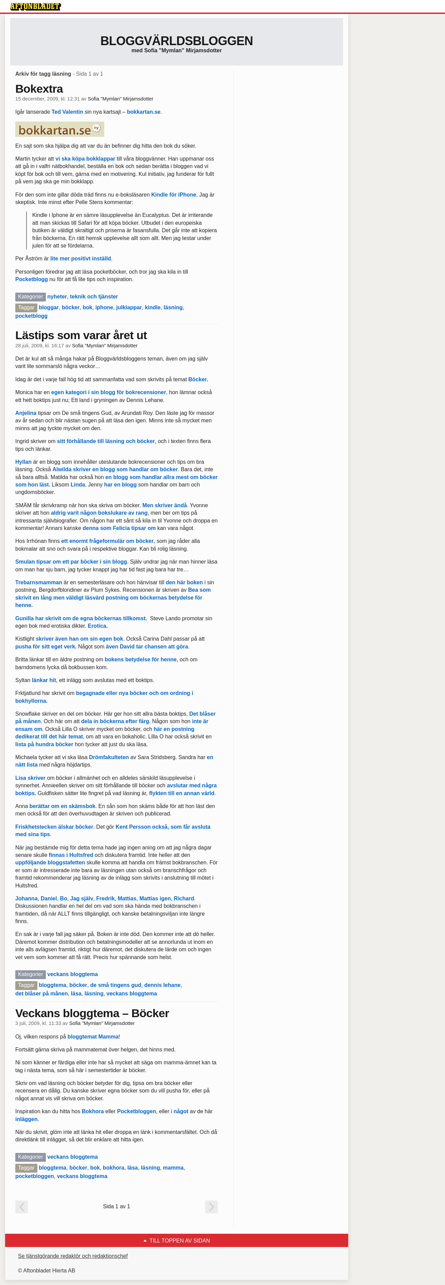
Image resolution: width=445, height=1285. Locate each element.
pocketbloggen (34, 1176)
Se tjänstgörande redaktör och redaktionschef (73, 1256)
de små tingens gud (115, 985)
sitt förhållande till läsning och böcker (106, 441)
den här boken (184, 582)
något (181, 1111)
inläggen (26, 1119)
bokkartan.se (144, 112)
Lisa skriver (31, 778)
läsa (76, 993)
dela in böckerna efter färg (115, 721)
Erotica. (98, 626)
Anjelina (25, 413)
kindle (152, 307)
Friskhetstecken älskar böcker (54, 827)
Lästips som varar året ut (81, 335)
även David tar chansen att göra (147, 646)
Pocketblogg (31, 279)
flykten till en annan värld (181, 793)
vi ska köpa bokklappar (85, 159)
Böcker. (198, 379)
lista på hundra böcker (44, 744)
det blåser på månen (41, 993)
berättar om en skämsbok (62, 806)
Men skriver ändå (164, 505)
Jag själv (81, 898)
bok (87, 307)
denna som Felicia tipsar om (118, 528)
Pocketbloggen (135, 1111)
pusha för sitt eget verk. (46, 646)
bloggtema (52, 985)
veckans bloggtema (72, 974)
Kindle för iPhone (173, 195)
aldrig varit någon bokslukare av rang (98, 513)
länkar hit (44, 680)
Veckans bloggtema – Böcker (92, 1013)
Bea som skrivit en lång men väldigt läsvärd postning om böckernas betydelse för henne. (113, 597)
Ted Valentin (67, 112)
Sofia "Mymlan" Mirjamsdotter (121, 99)
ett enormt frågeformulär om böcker (107, 541)
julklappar (129, 307)
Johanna (26, 898)
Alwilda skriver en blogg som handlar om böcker (115, 469)
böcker (70, 307)
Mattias (127, 898)
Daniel (49, 898)
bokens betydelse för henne (141, 659)
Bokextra (39, 88)
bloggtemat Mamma (93, 1037)
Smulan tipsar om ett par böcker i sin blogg (71, 562)
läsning (173, 307)
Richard (184, 898)
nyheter (57, 296)
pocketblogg (31, 316)
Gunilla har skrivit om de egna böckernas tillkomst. (82, 618)
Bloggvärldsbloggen (176, 41)
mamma (173, 1168)
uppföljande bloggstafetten (50, 862)
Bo (63, 898)
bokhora (113, 1168)
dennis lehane (162, 985)
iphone (104, 307)
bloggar (49, 307)
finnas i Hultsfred (71, 855)
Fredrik (105, 898)
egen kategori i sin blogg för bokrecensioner (108, 392)
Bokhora (93, 1111)
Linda (78, 485)
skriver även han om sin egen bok (79, 639)
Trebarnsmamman (38, 582)
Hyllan (23, 462)
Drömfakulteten (109, 757)
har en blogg (120, 485)
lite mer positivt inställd (80, 258)
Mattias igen (155, 898)
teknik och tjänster (94, 296)
